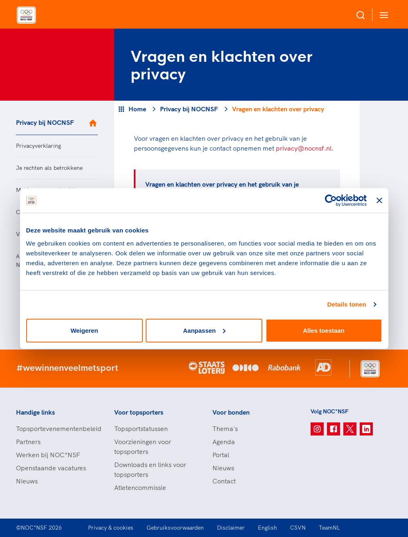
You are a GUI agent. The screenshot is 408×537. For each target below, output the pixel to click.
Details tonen (346, 304)
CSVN (298, 527)
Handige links (35, 412)
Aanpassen (204, 330)
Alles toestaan (324, 330)
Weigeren (84, 330)
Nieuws (27, 481)
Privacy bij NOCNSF (45, 122)
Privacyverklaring (38, 145)
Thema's (225, 428)
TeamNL (329, 527)
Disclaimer (231, 527)
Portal (220, 455)
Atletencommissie (140, 487)
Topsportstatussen (141, 428)
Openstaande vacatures (51, 468)
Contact (224, 481)
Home (137, 109)
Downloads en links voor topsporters (150, 469)
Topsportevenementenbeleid (57, 428)
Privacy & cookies (110, 527)
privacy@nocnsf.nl (303, 148)
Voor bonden (231, 412)
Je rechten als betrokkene (49, 167)
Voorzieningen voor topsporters (142, 447)
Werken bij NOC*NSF (48, 455)
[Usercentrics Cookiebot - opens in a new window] (331, 200)
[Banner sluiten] (379, 200)
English (267, 527)
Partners (28, 442)
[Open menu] (382, 15)
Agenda (223, 442)
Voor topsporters (138, 412)
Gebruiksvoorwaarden (175, 527)
